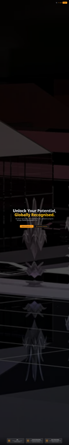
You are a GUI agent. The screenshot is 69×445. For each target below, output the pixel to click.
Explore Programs (27, 226)
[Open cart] (56, 3)
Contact (64, 2)
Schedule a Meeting (41, 226)
